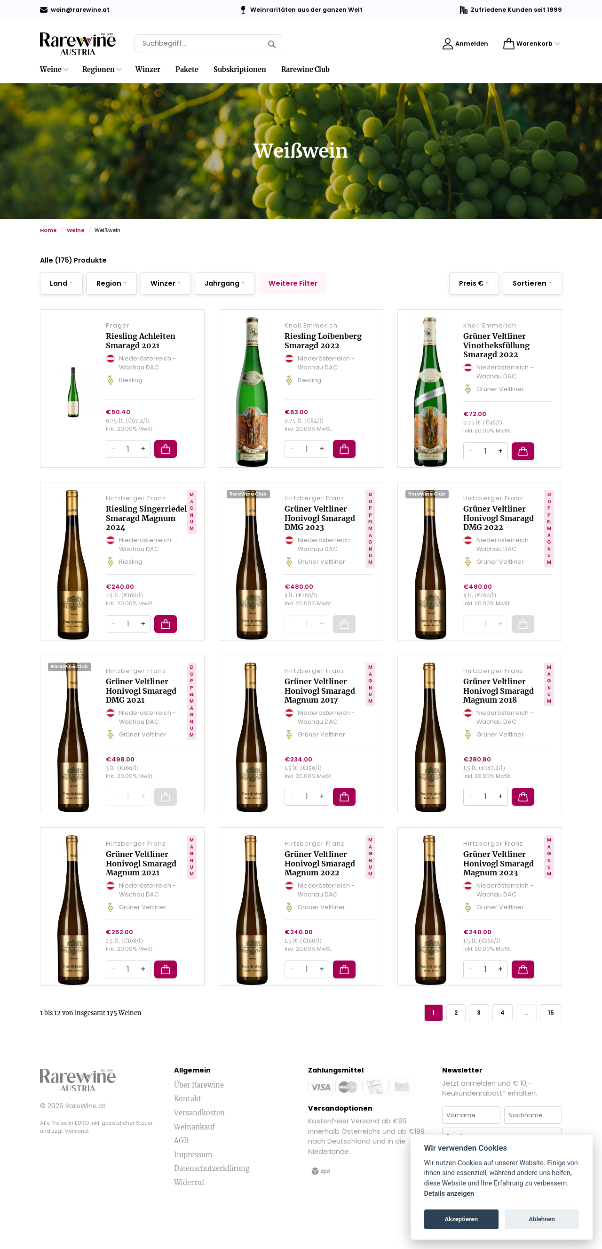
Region (108, 283)
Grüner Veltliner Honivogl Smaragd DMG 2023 (320, 531)
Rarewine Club (305, 69)
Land (58, 283)
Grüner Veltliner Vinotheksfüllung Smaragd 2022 (496, 352)
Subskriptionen (240, 69)
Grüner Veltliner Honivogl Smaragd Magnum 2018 (498, 711)
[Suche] (208, 43)
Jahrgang (222, 283)
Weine (51, 69)
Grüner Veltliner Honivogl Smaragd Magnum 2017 (320, 711)
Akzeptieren (461, 1219)
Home (48, 230)
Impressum (193, 1187)
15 (549, 1043)
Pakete (186, 69)
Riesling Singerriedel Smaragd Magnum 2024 (146, 531)
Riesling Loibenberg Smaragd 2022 (323, 347)
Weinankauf (194, 1158)
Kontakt (187, 1131)
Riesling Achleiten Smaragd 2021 (140, 347)
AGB (181, 1173)
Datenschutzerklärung (212, 1200)
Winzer (147, 69)
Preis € (471, 283)
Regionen (98, 69)
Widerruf (189, 1214)
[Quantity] (128, 463)
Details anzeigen (449, 1194)
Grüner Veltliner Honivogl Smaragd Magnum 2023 (498, 891)
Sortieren (530, 283)
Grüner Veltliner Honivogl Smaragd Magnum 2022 (320, 891)
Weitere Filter (293, 283)
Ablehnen (542, 1219)
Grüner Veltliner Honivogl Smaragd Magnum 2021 (141, 891)
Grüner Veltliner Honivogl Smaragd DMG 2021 (141, 711)
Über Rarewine (199, 1117)
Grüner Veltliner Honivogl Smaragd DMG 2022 (498, 531)
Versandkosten (199, 1145)
